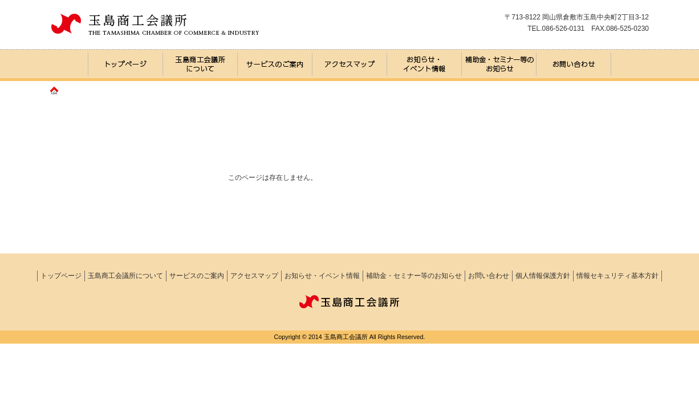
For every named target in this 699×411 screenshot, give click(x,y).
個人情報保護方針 (542, 276)
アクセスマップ (254, 276)
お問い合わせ (488, 276)
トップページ (61, 276)
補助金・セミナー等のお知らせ (414, 276)
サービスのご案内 (196, 276)
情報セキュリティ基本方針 (617, 276)
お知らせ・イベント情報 (322, 276)
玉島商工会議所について (125, 276)
